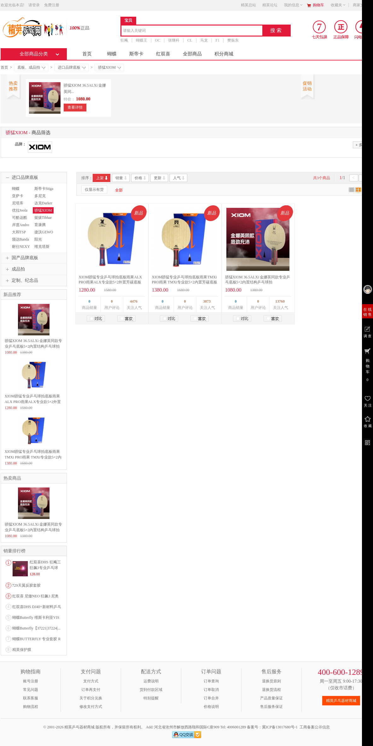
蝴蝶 (112, 53)
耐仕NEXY (21, 246)
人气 (179, 178)
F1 (218, 40)
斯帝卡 (136, 53)
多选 (360, 144)
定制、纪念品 (21, 280)
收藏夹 (338, 5)
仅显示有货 (94, 189)
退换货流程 (271, 689)
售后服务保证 (271, 706)
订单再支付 (90, 689)
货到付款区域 (151, 689)
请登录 (34, 5)
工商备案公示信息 (315, 727)
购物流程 (30, 706)
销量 (121, 178)
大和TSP (19, 232)
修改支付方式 (90, 706)
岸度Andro (20, 225)
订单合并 (211, 698)
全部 (119, 190)
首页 (87, 53)
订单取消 (211, 689)
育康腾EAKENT (40, 228)
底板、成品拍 (31, 67)
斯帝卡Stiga (44, 188)
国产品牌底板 (21, 257)
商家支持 (362, 5)
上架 (102, 178)
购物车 (318, 5)
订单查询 (211, 681)
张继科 (173, 40)
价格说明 (211, 706)
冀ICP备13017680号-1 (280, 727)
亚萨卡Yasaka (16, 199)
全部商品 (192, 53)
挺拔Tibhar (43, 217)
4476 (133, 301)
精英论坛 (269, 5)
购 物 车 (367, 365)
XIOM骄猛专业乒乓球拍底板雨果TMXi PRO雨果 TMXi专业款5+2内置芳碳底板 (33, 457)
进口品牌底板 (72, 67)
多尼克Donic (39, 199)
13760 (280, 301)
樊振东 (233, 40)
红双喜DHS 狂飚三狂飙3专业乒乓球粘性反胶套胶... (45, 568)
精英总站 (248, 5)
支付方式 (90, 681)
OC (157, 40)
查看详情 (75, 107)
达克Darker (43, 203)
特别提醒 (151, 698)
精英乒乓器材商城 (341, 700)
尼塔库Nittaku (16, 206)
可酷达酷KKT (18, 220)
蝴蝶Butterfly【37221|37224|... (36, 628)
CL (189, 40)
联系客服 (30, 698)
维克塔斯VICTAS (41, 249)
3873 (207, 301)
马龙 (204, 40)
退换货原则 (271, 681)
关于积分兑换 (90, 698)
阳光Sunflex (38, 242)
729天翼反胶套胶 (26, 585)
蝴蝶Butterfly (17, 191)
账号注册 (30, 681)
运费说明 (151, 681)
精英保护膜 (21, 649)
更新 (160, 178)
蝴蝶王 (141, 40)
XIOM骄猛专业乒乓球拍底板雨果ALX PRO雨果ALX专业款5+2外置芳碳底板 (33, 402)
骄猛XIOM (109, 67)
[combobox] (191, 31)
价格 (141, 178)
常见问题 (30, 689)
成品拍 (14, 269)
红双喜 (163, 53)
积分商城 (223, 53)
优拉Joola (19, 210)
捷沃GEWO (43, 232)
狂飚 (124, 40)
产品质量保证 (271, 698)
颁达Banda (20, 239)
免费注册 (51, 5)
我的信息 (293, 5)
